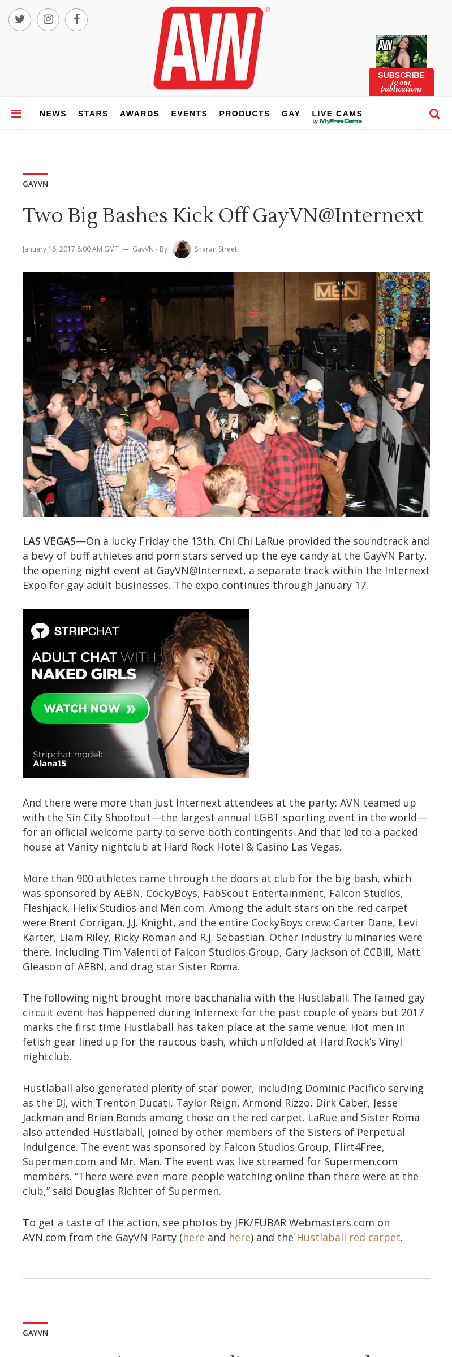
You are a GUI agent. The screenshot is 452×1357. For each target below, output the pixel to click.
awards (140, 113)
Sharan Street (216, 249)
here (194, 1237)
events (189, 113)
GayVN (143, 249)
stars (93, 113)
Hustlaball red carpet (348, 1237)
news (53, 113)
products (244, 113)
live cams (337, 121)
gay (291, 113)
